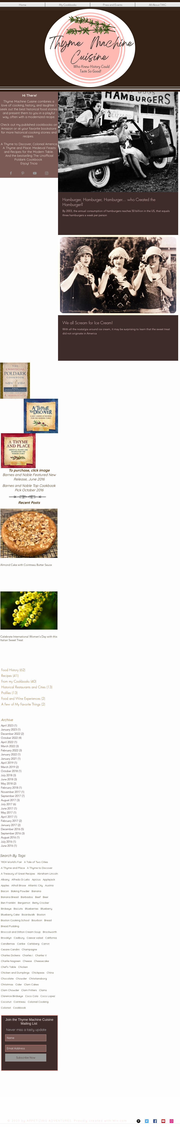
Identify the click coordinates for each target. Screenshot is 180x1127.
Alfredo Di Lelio (21, 879)
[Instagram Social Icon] (171, 1121)
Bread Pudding (10, 926)
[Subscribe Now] (25, 1058)
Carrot (45, 943)
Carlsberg (33, 943)
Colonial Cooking (38, 1001)
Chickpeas (38, 972)
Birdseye (6, 908)
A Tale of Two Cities (36, 862)
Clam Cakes (31, 984)
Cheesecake (41, 961)
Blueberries (31, 908)
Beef (38, 897)
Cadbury (19, 937)
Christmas (7, 984)
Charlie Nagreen (11, 961)
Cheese (27, 961)
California (51, 937)
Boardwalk (28, 914)
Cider (18, 984)
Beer (45, 897)
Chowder (21, 978)
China (50, 972)
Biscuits (18, 908)
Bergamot (24, 902)
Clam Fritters (29, 990)
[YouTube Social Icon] (163, 1121)
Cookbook (19, 1007)
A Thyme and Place (13, 868)
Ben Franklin (8, 902)
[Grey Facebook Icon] (11, 173)
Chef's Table (8, 967)
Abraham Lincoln (47, 873)
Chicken (23, 967)
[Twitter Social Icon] (147, 1121)
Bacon (5, 891)
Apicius (36, 879)
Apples (5, 885)
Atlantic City (35, 885)
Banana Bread (10, 897)
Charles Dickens (10, 955)
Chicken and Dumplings (15, 972)
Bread (48, 920)
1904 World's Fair (11, 862)
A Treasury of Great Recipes (18, 873)
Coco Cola (31, 996)
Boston (41, 914)
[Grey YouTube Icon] (35, 173)
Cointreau (20, 1001)
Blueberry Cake (10, 914)
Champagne (29, 949)
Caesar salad (35, 937)
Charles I (27, 955)
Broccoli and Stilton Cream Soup (21, 932)
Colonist (6, 1007)
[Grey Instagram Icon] (46, 173)
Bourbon (37, 920)
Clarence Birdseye (12, 996)
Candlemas (8, 943)
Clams (43, 990)
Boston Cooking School (15, 920)
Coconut (6, 1001)
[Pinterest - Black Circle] (138, 1121)
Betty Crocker (40, 902)
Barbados (27, 897)
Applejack (49, 879)
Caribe (21, 943)
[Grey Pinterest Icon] (23, 173)
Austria (49, 885)
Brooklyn (6, 937)
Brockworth (50, 932)
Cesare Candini (10, 949)
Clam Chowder (10, 990)
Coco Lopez (47, 996)
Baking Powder (20, 891)
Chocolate (7, 978)
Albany (5, 879)
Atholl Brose (18, 885)
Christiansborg (38, 978)
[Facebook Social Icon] (155, 1121)
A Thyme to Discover (39, 868)
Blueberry (46, 908)
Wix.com (120, 1120)
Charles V (41, 955)
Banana (36, 891)
